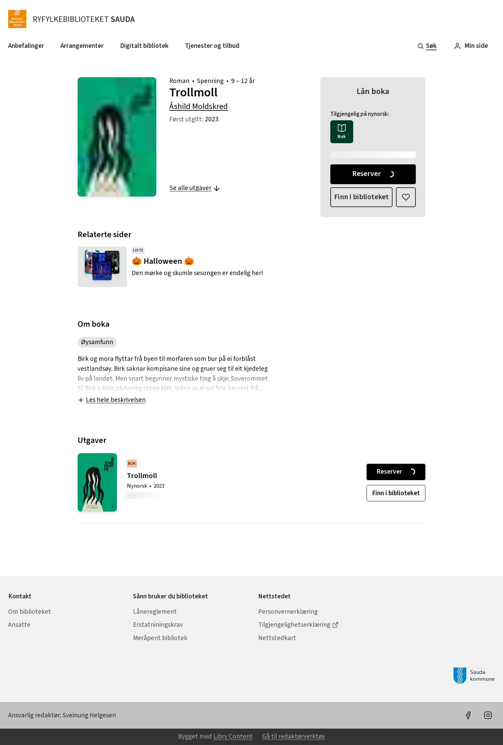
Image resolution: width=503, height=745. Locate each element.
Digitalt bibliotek (144, 46)
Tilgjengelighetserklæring (298, 624)
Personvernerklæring (288, 612)
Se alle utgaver (195, 188)
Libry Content (233, 736)
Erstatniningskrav (158, 624)
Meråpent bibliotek (160, 638)
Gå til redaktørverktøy (293, 736)
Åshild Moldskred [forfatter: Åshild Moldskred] (198, 106)
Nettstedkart (277, 638)
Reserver (373, 173)
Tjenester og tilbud (212, 46)
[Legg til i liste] (406, 197)
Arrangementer (82, 46)
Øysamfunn (97, 342)
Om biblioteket (29, 612)
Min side (471, 46)
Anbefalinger (26, 46)
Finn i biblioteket (361, 197)
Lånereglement (155, 612)
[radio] (341, 131)
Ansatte (19, 624)
